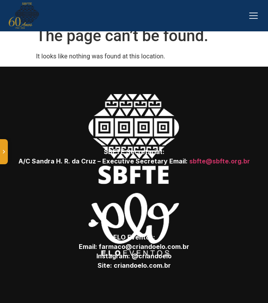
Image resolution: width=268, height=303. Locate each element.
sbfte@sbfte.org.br (219, 161)
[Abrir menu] (253, 15)
